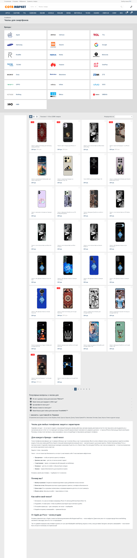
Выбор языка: (126, 1)
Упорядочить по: (109, 116)
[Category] (33, 6)
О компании (7, 1)
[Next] (89, 389)
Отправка (15, 1)
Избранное (22, 1)
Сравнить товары (32, 1)
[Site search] (78, 7)
